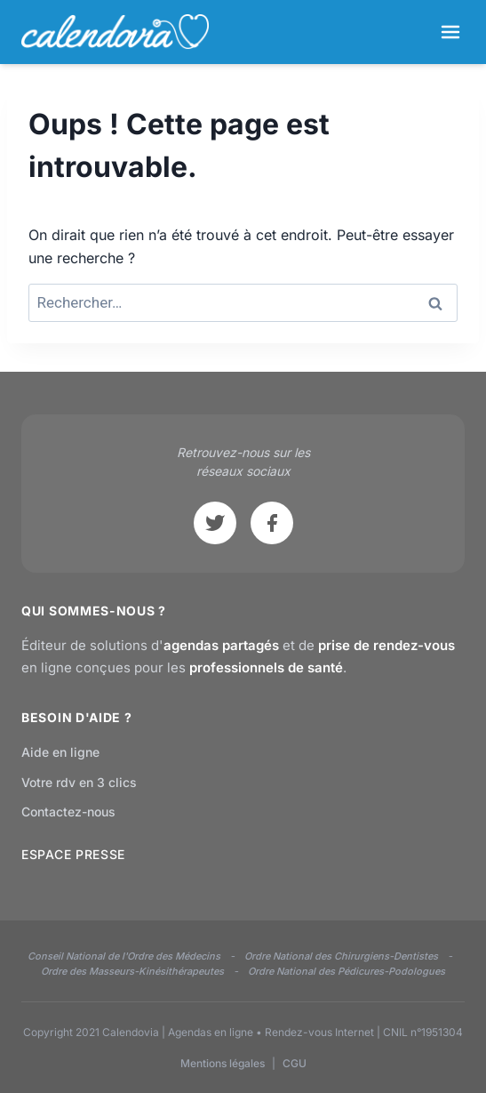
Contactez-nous (68, 811)
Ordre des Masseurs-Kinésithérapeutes (132, 971)
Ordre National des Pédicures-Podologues (346, 971)
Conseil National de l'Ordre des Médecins (124, 956)
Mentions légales (222, 1063)
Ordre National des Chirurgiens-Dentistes (341, 956)
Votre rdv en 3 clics (79, 782)
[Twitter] (215, 523)
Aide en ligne (60, 751)
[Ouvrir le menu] (450, 32)
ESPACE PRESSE (73, 854)
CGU (295, 1063)
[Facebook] (272, 523)
